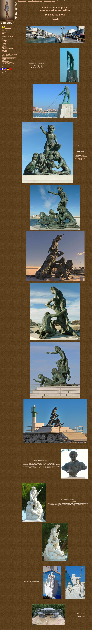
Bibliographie (5, 61)
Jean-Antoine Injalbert (7, 62)
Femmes (4, 47)
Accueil (3, 26)
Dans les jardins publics (8, 63)
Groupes (4, 50)
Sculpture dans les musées (9, 58)
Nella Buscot (22, 1)
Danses (4, 44)
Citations (4, 59)
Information (8, 28)
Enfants (4, 46)
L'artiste (4, 29)
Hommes (4, 51)
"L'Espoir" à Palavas (7, 36)
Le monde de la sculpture (9, 54)
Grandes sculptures (7, 48)
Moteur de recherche (7, 55)
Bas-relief (4, 42)
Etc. (3, 66)
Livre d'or (4, 30)
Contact (4, 32)
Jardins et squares (49, 1)
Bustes (4, 43)
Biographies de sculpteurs (9, 57)
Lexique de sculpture (7, 65)
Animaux (4, 40)
